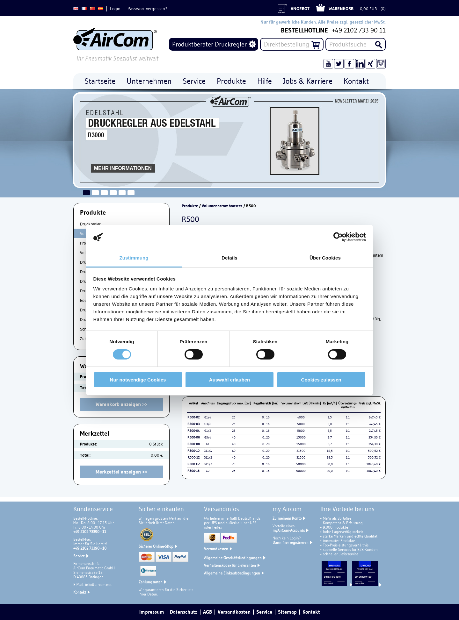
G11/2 (208, 457)
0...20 (266, 437)
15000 (301, 437)
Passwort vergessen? (147, 8)
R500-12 (194, 457)
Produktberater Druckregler (209, 44)
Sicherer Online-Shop (156, 546)
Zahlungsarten (151, 582)
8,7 (330, 437)
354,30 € (374, 437)
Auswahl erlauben (229, 379)
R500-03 (193, 424)
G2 (207, 471)
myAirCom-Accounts (289, 530)
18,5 (330, 451)
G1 (207, 444)
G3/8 (207, 424)
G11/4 (208, 451)
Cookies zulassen (321, 379)
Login (115, 8)
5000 (301, 424)
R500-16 (193, 471)
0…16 (266, 417)
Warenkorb (341, 8)
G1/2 (207, 431)
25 (234, 417)
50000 (301, 464)
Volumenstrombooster (222, 206)
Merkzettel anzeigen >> (121, 471)
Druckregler (90, 223)
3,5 (330, 431)
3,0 (330, 424)
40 (234, 437)
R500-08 (193, 444)
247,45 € (375, 417)
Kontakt (79, 592)
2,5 (330, 417)
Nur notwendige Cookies (138, 379)
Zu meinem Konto (287, 518)
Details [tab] (229, 257)
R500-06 (193, 437)
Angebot (300, 8)
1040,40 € (374, 464)
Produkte (190, 206)
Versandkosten (216, 548)
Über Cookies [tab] (325, 257)
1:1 (348, 417)
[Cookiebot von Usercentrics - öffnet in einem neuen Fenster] (338, 237)
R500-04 (193, 431)
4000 (301, 417)
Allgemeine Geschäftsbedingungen (233, 557)
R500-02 (193, 417)
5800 (301, 431)
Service (79, 555)
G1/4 (207, 417)
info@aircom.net (98, 584)
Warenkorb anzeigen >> (121, 404)
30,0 (330, 464)
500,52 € (374, 451)
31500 (300, 451)
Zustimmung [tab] (134, 257)
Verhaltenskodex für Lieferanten (230, 565)
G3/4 (207, 437)
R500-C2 (193, 464)
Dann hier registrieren (291, 542)
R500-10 (193, 451)
